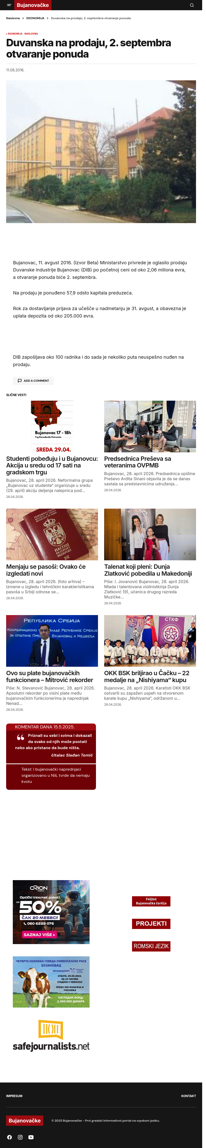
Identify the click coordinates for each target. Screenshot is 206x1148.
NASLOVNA (31, 33)
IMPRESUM (14, 1096)
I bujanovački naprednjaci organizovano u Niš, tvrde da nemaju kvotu (55, 775)
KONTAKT (188, 1096)
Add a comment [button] (36, 381)
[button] (9, 5)
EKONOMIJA (35, 18)
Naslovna (13, 18)
